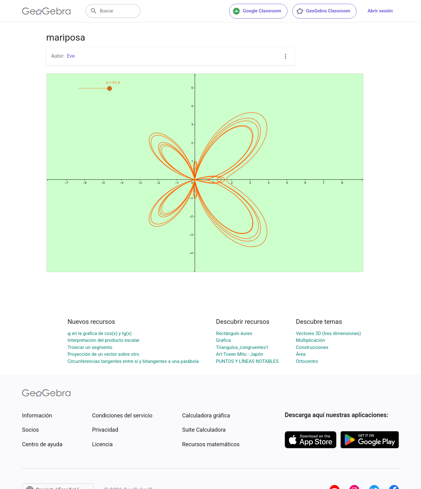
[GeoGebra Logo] (46, 11)
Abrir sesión (380, 11)
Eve (71, 56)
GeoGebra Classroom (323, 11)
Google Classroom (257, 11)
